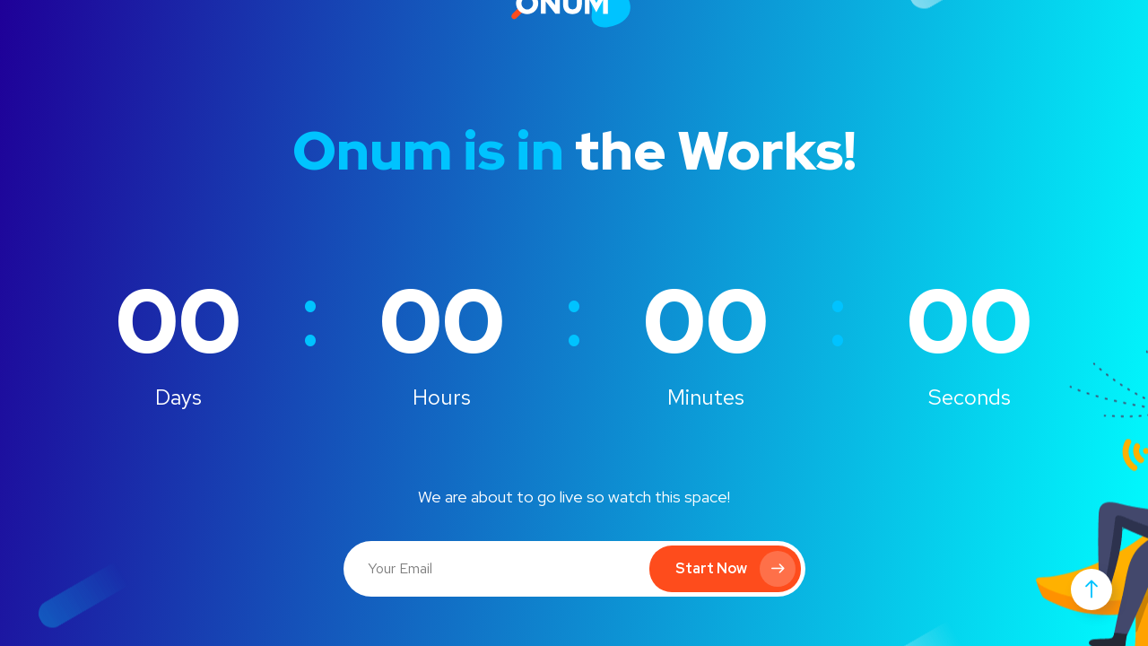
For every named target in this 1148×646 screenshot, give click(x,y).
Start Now (735, 569)
